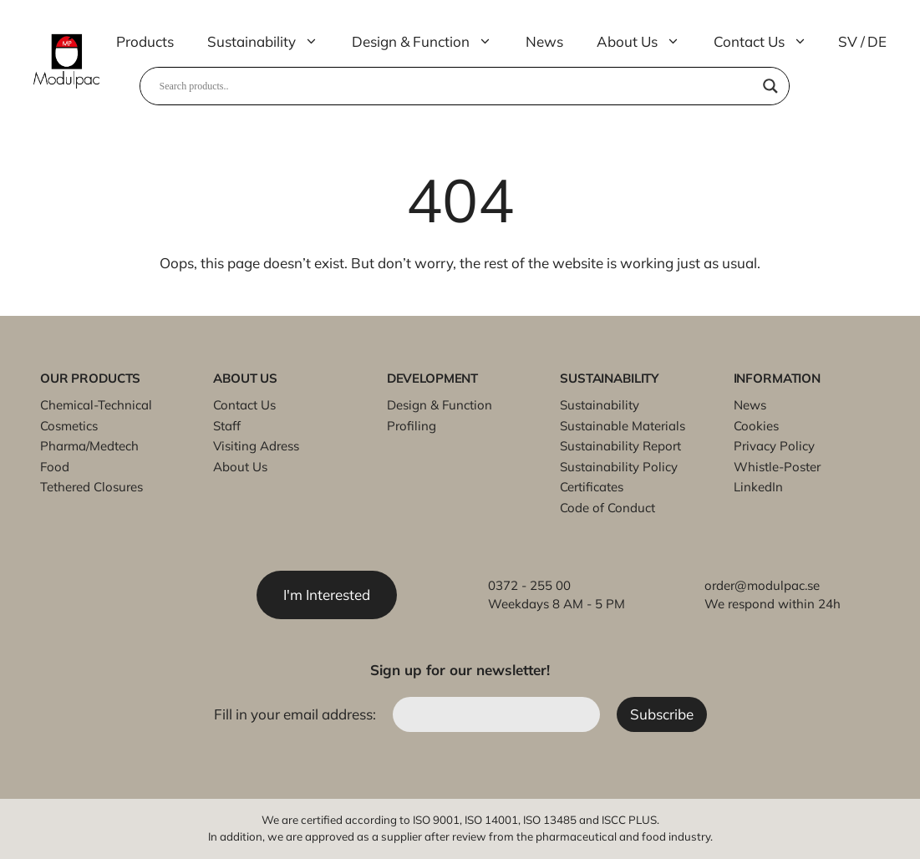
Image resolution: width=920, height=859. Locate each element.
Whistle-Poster (777, 467)
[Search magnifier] (770, 86)
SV (847, 41)
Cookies (756, 426)
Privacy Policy (774, 446)
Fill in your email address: (296, 714)
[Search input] (457, 86)
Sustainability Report (620, 446)
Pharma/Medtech (89, 446)
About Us (647, 42)
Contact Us (769, 42)
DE (877, 41)
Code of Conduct (607, 508)
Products (145, 41)
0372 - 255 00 (529, 585)
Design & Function (430, 42)
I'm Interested (326, 594)
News (544, 41)
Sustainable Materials (622, 426)
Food (54, 467)
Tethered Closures (91, 487)
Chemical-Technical (96, 405)
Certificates (591, 487)
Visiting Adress (256, 446)
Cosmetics (69, 426)
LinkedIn (758, 487)
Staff (227, 426)
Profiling (411, 426)
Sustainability (271, 42)
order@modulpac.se (762, 585)
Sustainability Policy (619, 467)
